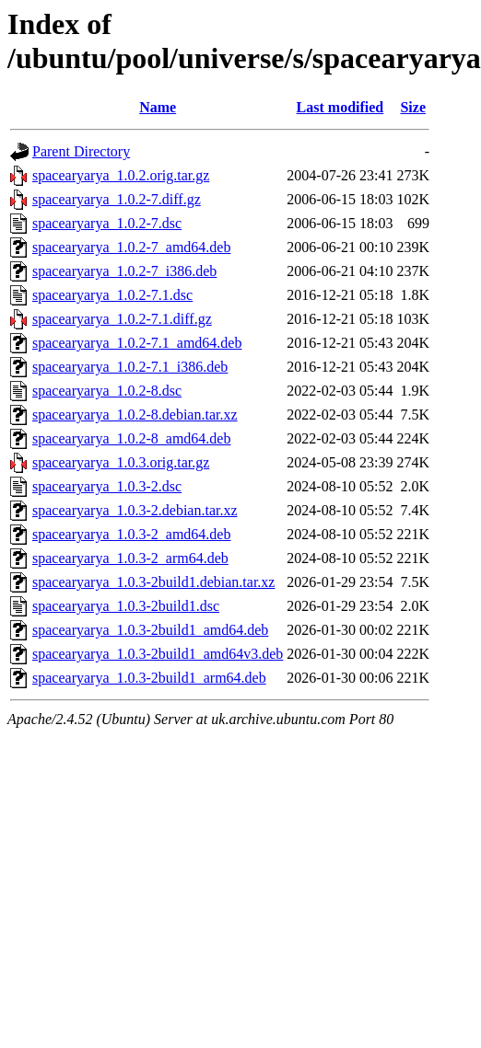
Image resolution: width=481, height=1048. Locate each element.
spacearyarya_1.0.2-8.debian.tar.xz (135, 414)
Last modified (340, 107)
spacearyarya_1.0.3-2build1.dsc (125, 606)
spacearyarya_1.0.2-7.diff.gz (116, 199)
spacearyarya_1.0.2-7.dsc (107, 223)
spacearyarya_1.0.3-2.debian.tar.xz (135, 510)
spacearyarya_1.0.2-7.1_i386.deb (130, 366)
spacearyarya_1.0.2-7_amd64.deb (131, 247)
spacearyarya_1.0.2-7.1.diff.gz (122, 319)
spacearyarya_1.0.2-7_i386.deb (124, 271)
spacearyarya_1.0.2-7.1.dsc (112, 295)
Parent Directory (81, 151)
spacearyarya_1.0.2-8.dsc (107, 390)
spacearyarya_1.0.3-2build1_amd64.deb (150, 630)
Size (413, 107)
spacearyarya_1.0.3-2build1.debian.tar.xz (153, 582)
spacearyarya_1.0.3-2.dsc (107, 486)
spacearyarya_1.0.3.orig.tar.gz (120, 462)
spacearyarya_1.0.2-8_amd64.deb (131, 438)
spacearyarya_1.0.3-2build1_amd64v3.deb (157, 654)
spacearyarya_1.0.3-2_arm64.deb (130, 558)
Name (157, 107)
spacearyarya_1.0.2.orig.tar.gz (120, 175)
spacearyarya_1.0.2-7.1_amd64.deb (136, 343)
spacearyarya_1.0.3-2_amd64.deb (131, 534)
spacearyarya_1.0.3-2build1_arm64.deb (149, 677)
